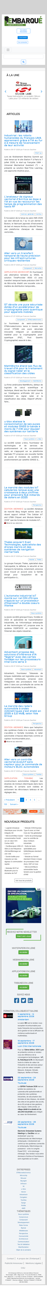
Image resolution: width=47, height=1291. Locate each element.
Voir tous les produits (23, 880)
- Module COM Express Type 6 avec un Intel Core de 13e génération (33, 830)
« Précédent (9, 800)
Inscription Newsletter (23, 31)
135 (5, 804)
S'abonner (23, 37)
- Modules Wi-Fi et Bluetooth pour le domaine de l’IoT (11, 870)
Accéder (23, 952)
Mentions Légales (33, 1263)
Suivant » (14, 804)
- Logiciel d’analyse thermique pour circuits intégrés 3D (13, 830)
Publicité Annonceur (14, 1263)
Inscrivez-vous (24, 936)
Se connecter (22, 42)
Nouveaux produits (19, 821)
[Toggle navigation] (8, 50)
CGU (23, 1268)
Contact (10, 1258)
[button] (5, 91)
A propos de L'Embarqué (28, 1258)
